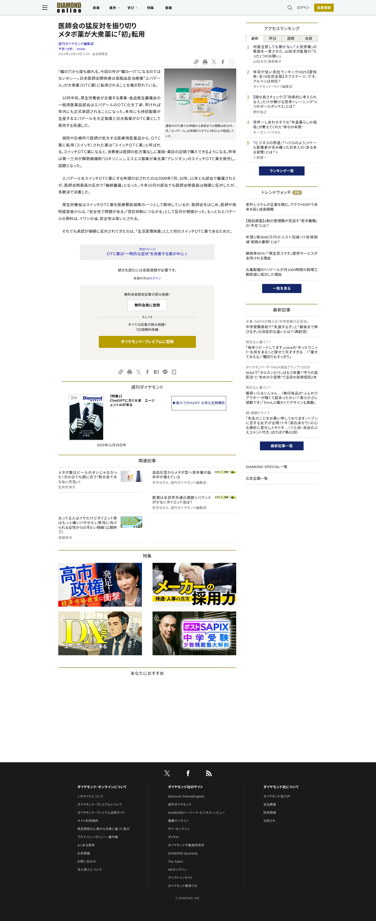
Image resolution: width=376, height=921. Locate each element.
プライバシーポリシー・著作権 (97, 837)
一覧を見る (282, 288)
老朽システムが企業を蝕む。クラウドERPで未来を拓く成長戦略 (282, 207)
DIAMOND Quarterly (183, 853)
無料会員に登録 (147, 305)
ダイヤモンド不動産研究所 (186, 845)
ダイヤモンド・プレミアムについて (99, 804)
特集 (166, 9)
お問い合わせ (86, 861)
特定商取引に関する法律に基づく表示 (103, 829)
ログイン (287, 8)
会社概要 (269, 804)
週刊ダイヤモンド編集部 (76, 44)
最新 (255, 38)
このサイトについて (90, 796)
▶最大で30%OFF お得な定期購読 (199, 403)
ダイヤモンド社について (281, 787)
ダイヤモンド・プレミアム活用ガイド (101, 812)
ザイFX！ (174, 837)
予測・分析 (65, 49)
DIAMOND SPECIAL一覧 (267, 467)
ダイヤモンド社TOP (276, 796)
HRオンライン (177, 869)
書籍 (184, 9)
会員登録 (308, 8)
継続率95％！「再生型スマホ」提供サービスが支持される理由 (282, 255)
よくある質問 (85, 845)
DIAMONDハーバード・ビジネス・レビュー (196, 812)
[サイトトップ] (80, 8)
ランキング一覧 (282, 171)
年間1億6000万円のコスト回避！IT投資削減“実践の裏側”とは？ (282, 239)
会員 (308, 38)
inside (81, 49)
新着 (112, 9)
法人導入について (89, 869)
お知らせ (269, 821)
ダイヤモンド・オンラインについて (102, 787)
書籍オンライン (178, 821)
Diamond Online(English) (186, 796)
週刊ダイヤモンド (180, 804)
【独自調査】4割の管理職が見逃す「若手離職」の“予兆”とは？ (282, 223)
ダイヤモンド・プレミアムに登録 (147, 342)
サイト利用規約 (87, 821)
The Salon (175, 861)
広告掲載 (83, 853)
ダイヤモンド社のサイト (185, 787)
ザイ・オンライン (179, 829)
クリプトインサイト (180, 878)
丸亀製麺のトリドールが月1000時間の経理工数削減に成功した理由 (282, 272)
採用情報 (269, 812)
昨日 (272, 38)
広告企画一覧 (257, 478)
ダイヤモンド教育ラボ (182, 886)
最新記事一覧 (282, 446)
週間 (290, 38)
